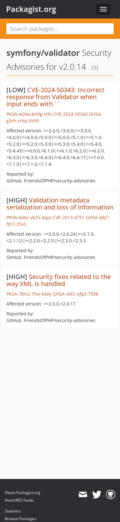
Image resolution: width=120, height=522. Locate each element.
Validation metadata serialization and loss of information (59, 203)
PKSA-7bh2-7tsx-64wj (29, 294)
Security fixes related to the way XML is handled (58, 280)
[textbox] (60, 28)
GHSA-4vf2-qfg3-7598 (75, 294)
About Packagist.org (22, 492)
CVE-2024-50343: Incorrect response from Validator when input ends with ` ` (55, 96)
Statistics (13, 511)
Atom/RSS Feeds (19, 500)
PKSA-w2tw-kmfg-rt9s (29, 114)
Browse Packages (20, 518)
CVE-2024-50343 (70, 114)
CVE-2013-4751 (68, 217)
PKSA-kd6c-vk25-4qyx (29, 217)
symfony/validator (43, 52)
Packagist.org (31, 9)
